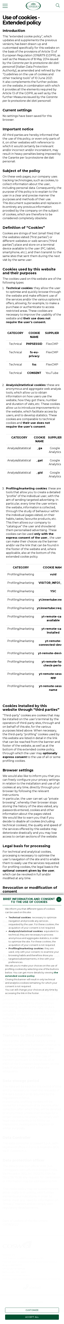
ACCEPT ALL (32, 1317)
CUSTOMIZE (32, 1310)
